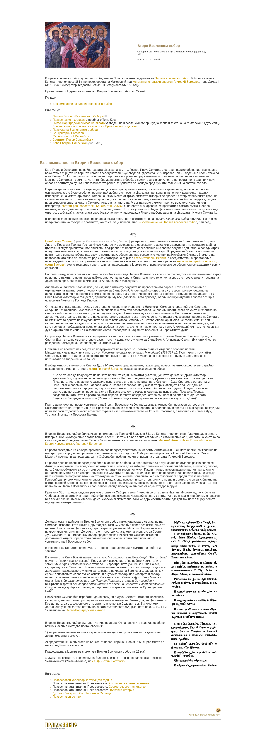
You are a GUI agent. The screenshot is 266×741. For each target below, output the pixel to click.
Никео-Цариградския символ (85, 610)
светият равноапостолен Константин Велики (92, 205)
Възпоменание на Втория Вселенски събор (82, 103)
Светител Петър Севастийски (73, 139)
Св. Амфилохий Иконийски (71, 136)
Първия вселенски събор (172, 78)
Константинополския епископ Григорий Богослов (166, 81)
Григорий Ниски (201, 440)
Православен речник (67, 696)
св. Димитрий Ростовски (108, 661)
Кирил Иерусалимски (59, 443)
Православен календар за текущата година (82, 680)
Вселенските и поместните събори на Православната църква (95, 126)
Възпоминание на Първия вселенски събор (167, 222)
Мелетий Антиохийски (173, 440)
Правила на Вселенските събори (75, 129)
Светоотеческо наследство (127, 686)
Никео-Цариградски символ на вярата (79, 123)
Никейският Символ (59, 241)
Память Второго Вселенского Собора (78, 116)
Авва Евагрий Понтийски (70, 143)
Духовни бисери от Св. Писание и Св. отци (82, 693)
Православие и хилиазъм (70, 119)
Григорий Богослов (89, 443)
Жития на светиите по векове (129, 683)
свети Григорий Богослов (106, 368)
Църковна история (121, 690)
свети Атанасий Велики (150, 258)
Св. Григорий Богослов (68, 133)
